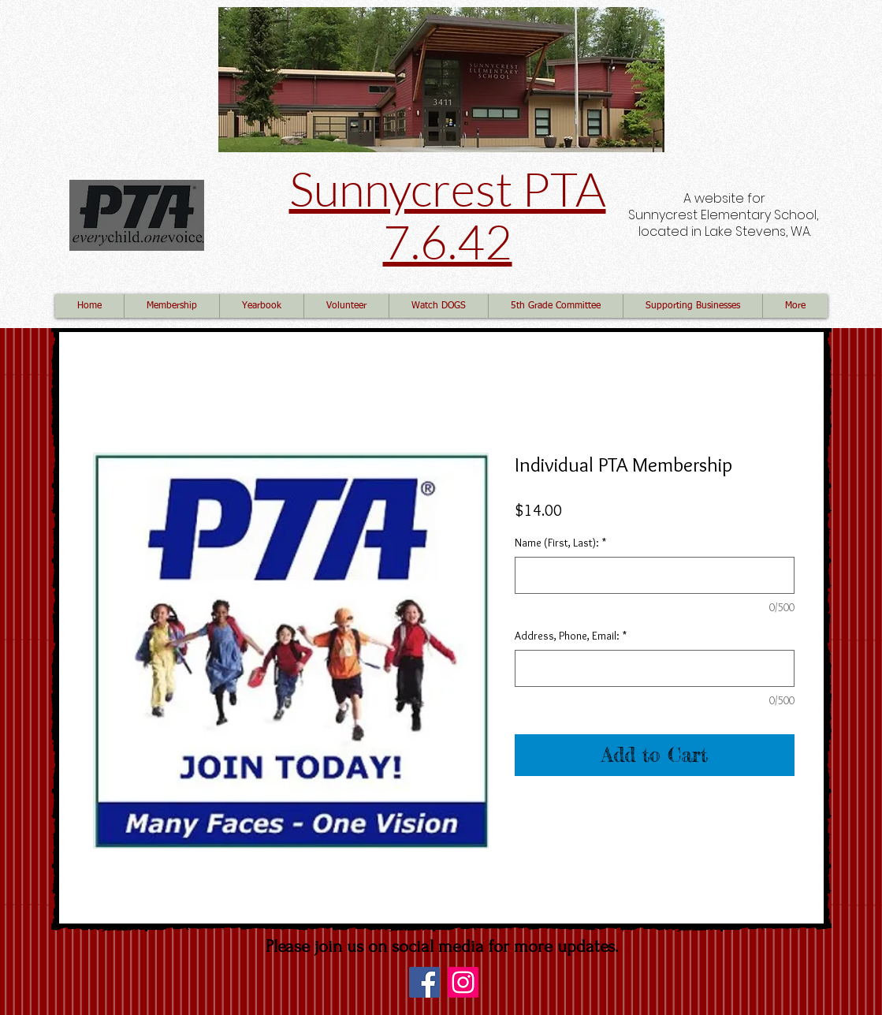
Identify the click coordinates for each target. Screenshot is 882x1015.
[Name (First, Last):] (654, 575)
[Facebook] (424, 982)
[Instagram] (463, 982)
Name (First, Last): (560, 542)
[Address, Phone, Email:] (654, 668)
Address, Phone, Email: (571, 636)
